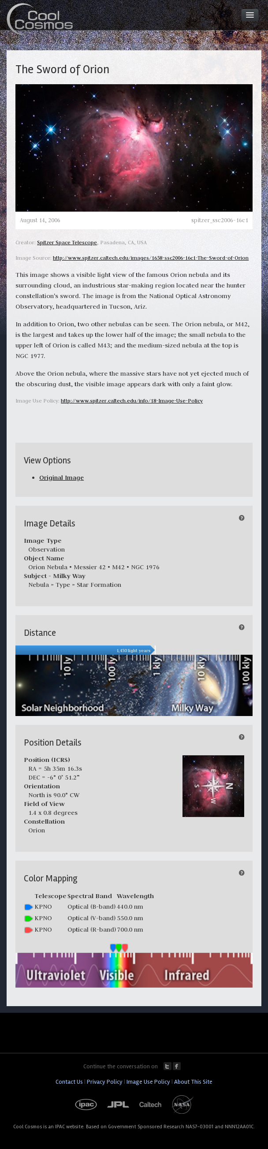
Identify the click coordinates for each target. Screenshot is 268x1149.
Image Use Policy (148, 1082)
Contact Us (69, 1082)
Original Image (61, 477)
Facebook (177, 1066)
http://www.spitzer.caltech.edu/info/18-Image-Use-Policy (132, 400)
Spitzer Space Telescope (67, 242)
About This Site (193, 1082)
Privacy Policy (105, 1082)
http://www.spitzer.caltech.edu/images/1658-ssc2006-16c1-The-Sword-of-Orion (151, 257)
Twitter (167, 1066)
